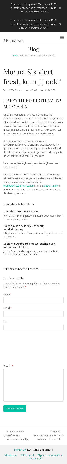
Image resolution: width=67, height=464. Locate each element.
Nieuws (33, 89)
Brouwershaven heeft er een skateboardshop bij (15, 435)
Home (15, 55)
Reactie (8, 366)
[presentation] (18, 348)
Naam (7, 294)
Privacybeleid (35, 458)
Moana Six (13, 40)
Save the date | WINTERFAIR (21, 211)
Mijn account (10, 455)
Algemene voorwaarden (50, 455)
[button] (62, 37)
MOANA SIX (20, 449)
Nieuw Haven (50, 185)
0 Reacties (50, 89)
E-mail (7, 307)
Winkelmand (27, 455)
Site (5, 321)
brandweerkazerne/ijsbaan (18, 185)
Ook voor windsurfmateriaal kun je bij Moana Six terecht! (48, 435)
